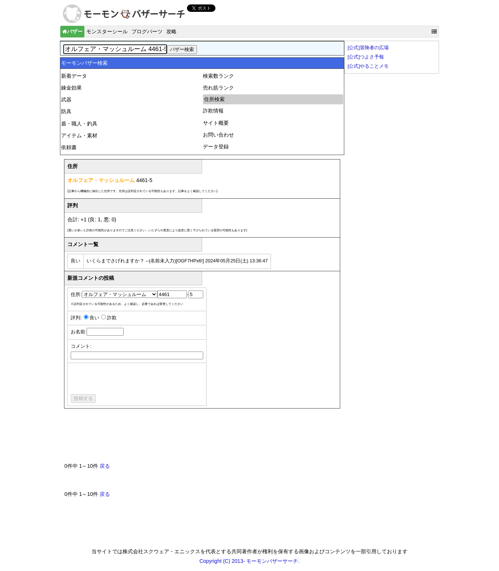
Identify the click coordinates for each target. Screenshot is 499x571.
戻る (105, 466)
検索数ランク (218, 76)
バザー (72, 31)
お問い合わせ (218, 135)
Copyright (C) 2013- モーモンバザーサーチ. (250, 561)
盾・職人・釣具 (79, 124)
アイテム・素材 (79, 135)
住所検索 (214, 99)
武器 (66, 100)
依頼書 (69, 147)
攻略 (171, 31)
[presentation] (127, 379)
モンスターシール (107, 31)
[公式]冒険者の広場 (368, 47)
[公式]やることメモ (368, 66)
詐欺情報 (213, 111)
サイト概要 (216, 123)
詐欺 (112, 317)
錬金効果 (71, 88)
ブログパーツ (147, 31)
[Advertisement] (199, 438)
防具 (66, 111)
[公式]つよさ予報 (366, 57)
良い (94, 317)
